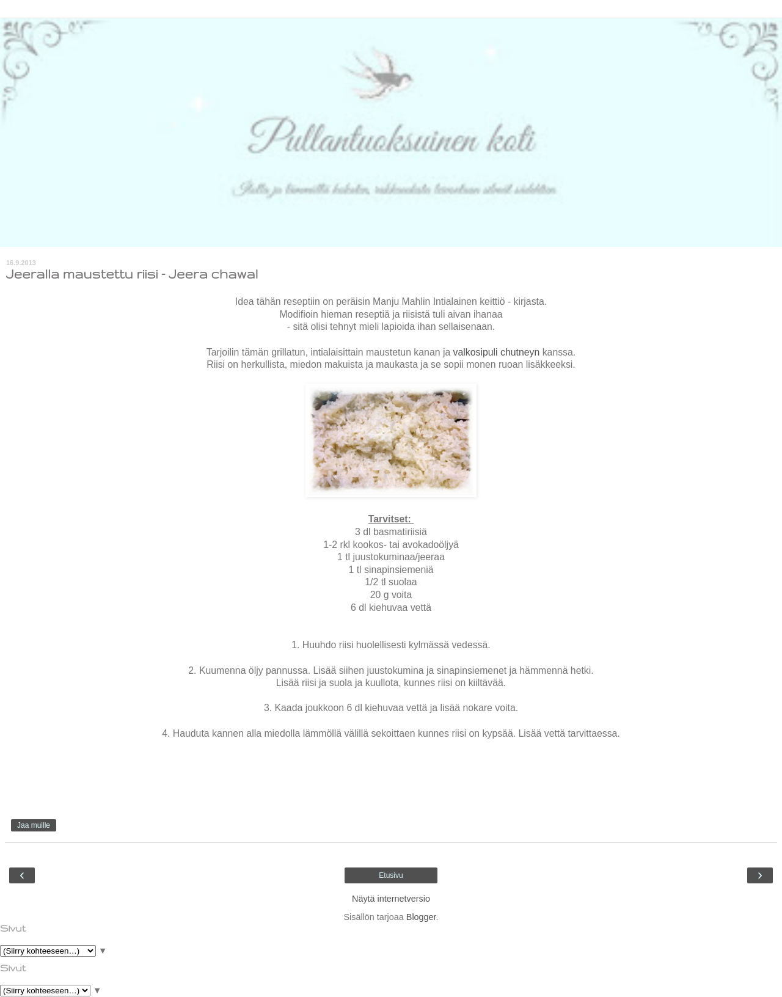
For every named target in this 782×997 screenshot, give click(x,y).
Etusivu (391, 875)
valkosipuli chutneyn (496, 352)
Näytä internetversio (391, 899)
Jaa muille (33, 825)
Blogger (421, 917)
